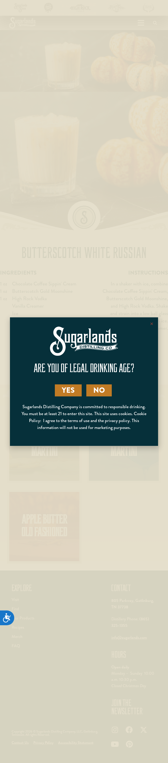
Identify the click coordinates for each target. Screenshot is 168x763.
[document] (84, 381)
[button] (151, 323)
